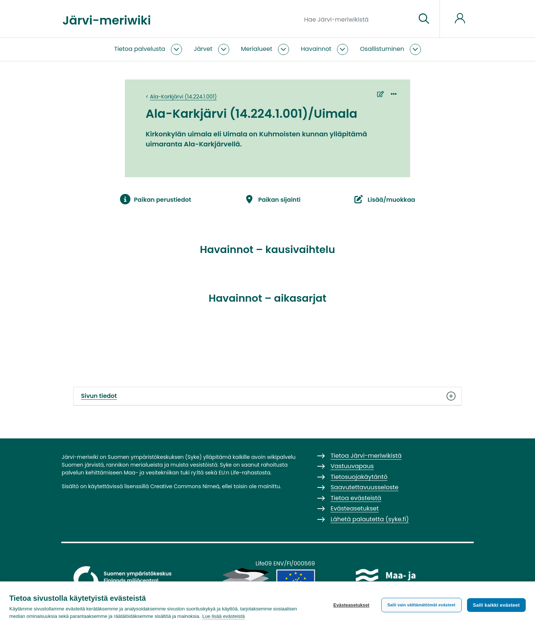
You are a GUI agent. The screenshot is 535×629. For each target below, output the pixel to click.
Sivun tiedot (267, 396)
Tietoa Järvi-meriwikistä (366, 455)
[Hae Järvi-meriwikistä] (357, 19)
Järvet (203, 49)
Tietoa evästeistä (356, 498)
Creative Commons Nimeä (184, 486)
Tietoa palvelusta (139, 49)
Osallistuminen (382, 49)
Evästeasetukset (351, 605)
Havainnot (316, 49)
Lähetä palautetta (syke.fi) (370, 519)
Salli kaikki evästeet (496, 605)
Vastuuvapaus (352, 466)
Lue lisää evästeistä (223, 616)
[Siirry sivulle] (424, 19)
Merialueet (256, 49)
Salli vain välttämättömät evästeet (421, 605)
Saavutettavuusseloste (365, 487)
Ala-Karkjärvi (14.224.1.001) (183, 96)
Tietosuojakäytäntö (359, 477)
